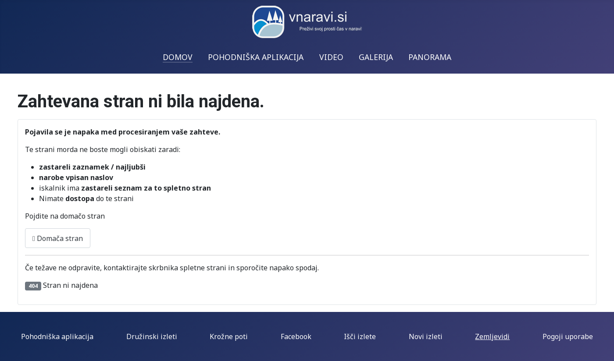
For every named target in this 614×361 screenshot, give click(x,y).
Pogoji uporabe (568, 336)
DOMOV (178, 57)
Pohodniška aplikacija (57, 336)
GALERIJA (376, 57)
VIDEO (331, 57)
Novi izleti (426, 336)
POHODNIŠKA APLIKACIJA (255, 57)
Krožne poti (229, 336)
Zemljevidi (492, 336)
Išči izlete (360, 336)
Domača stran (57, 238)
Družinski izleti (151, 336)
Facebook (296, 336)
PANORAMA (429, 57)
